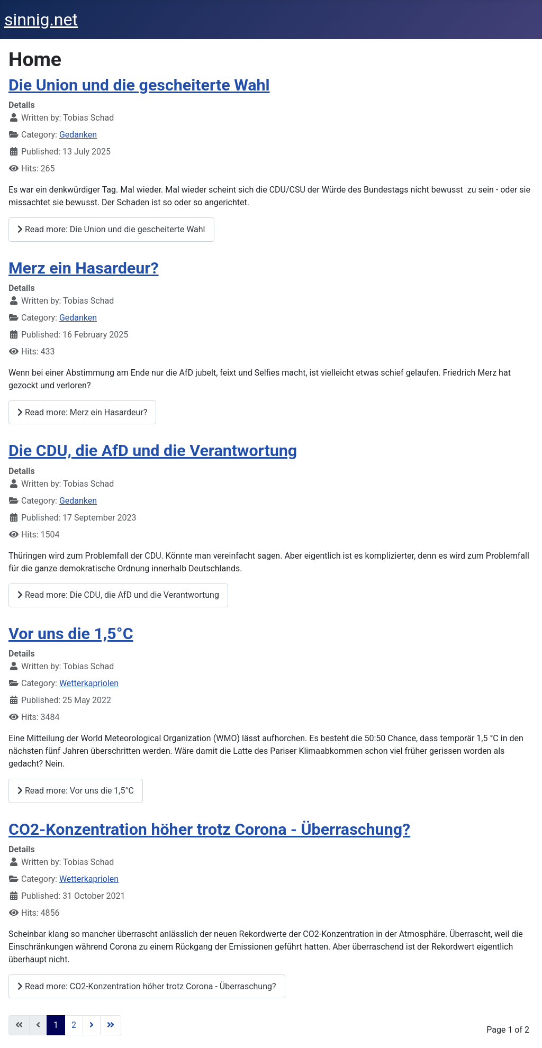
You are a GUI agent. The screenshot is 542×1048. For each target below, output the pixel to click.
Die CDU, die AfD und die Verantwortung (152, 450)
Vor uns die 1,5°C (70, 633)
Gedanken (78, 135)
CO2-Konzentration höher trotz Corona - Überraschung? (209, 829)
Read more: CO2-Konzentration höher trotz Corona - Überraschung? (146, 986)
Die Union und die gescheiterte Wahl (139, 85)
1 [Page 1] (55, 1025)
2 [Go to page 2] (73, 1025)
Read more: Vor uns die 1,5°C (75, 791)
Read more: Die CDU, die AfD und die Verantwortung (118, 595)
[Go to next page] (92, 1025)
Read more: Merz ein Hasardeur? (82, 412)
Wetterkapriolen (89, 683)
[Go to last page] (110, 1025)
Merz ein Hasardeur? (83, 268)
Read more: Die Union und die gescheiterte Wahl (111, 229)
